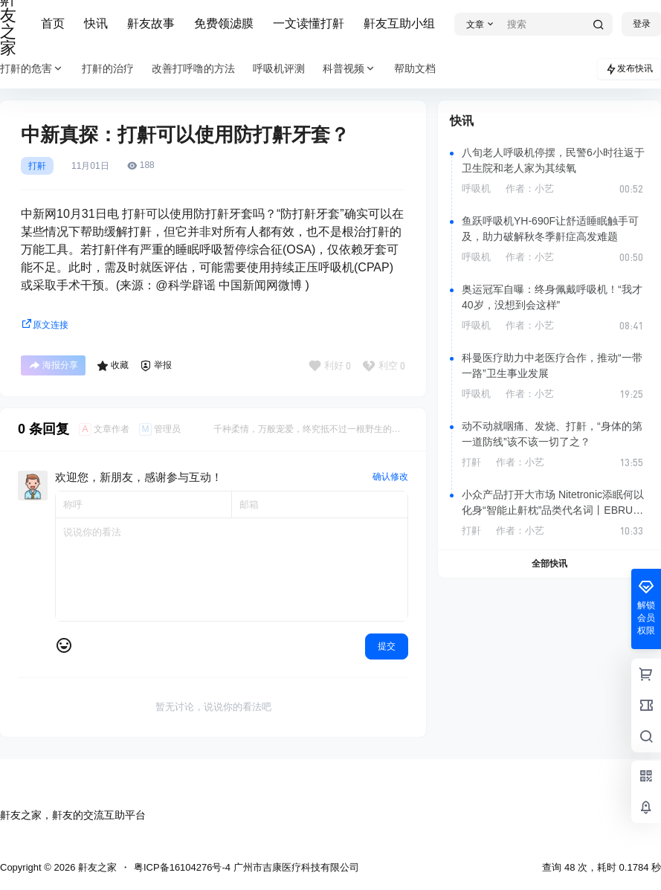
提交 (387, 646)
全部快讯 (549, 563)
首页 (53, 23)
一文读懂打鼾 (308, 23)
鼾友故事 (151, 23)
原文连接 (44, 325)
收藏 (113, 366)
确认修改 (390, 476)
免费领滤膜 (224, 23)
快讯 (96, 23)
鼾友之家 (96, 867)
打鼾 (37, 165)
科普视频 (349, 68)
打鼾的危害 (32, 68)
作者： (530, 188)
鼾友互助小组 (399, 23)
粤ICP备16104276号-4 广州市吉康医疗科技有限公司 (246, 867)
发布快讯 (629, 69)
